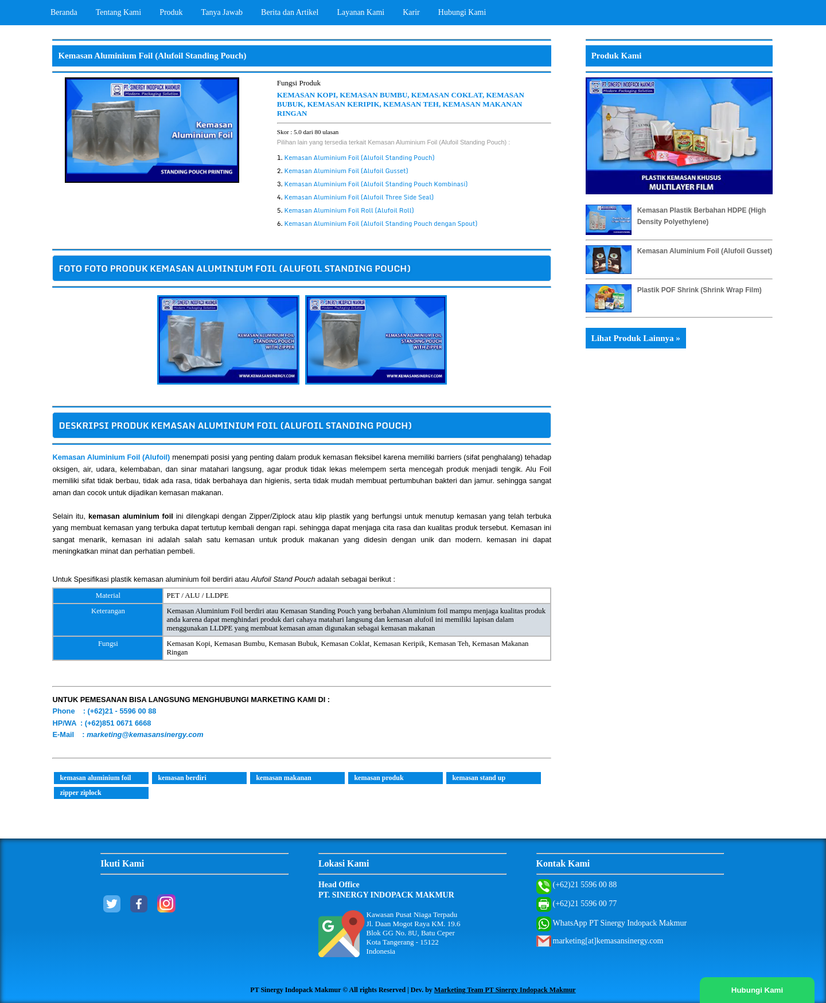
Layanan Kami (360, 12)
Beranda (63, 12)
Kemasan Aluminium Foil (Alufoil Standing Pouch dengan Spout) (381, 223)
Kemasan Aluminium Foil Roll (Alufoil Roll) (349, 210)
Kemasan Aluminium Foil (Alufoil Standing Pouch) (360, 157)
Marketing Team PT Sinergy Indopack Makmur (505, 990)
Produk (170, 12)
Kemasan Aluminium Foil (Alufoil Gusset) (346, 171)
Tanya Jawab (222, 12)
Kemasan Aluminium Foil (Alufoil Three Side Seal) (359, 197)
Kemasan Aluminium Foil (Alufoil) (111, 457)
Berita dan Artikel (289, 12)
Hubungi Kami (462, 12)
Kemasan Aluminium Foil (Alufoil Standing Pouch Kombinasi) (376, 184)
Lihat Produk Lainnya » (635, 338)
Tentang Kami (119, 12)
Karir (411, 12)
